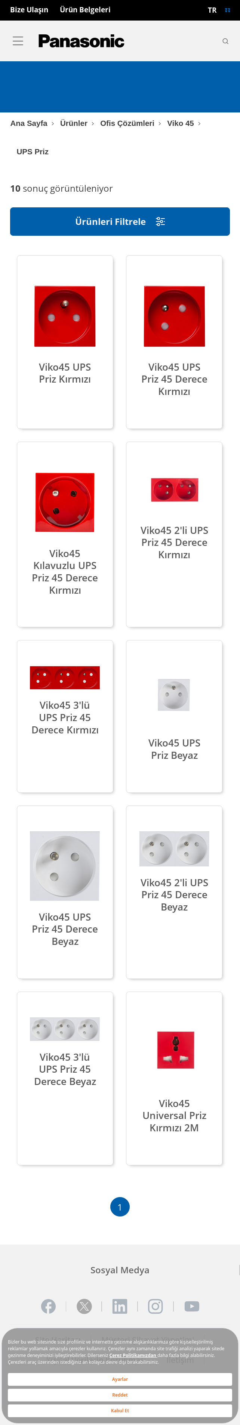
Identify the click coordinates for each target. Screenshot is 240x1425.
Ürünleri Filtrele (120, 221)
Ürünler (73, 123)
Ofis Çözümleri (127, 123)
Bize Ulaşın (29, 10)
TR (212, 10)
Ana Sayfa (28, 123)
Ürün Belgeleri (85, 10)
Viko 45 (180, 123)
